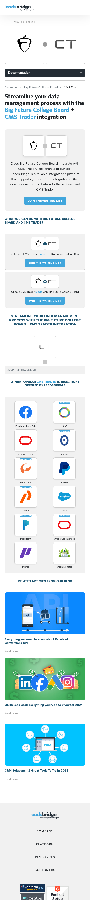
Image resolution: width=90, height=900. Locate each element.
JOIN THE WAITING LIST (45, 200)
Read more (11, 651)
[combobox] (45, 370)
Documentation (19, 72)
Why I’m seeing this (24, 22)
